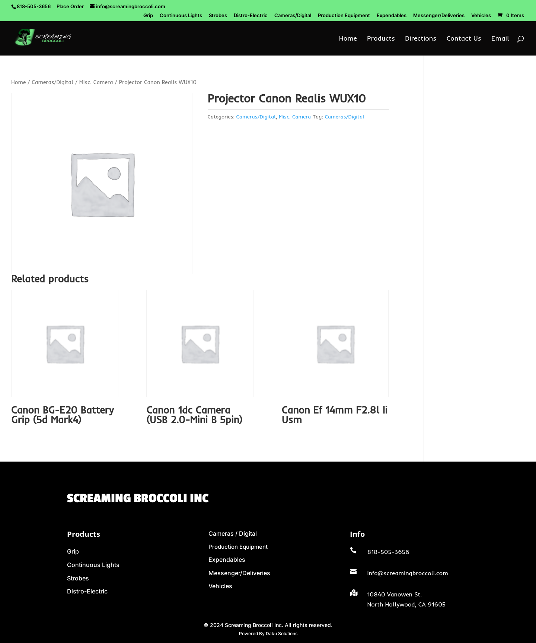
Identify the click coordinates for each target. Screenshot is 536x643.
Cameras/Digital (292, 15)
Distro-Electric (251, 15)
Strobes (218, 15)
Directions (420, 39)
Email (500, 39)
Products (381, 39)
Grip (148, 15)
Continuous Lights (181, 15)
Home (348, 39)
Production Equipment (344, 15)
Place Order (70, 6)
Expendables (391, 15)
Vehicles (481, 15)
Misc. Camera (96, 82)
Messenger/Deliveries (439, 15)
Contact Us (464, 39)
